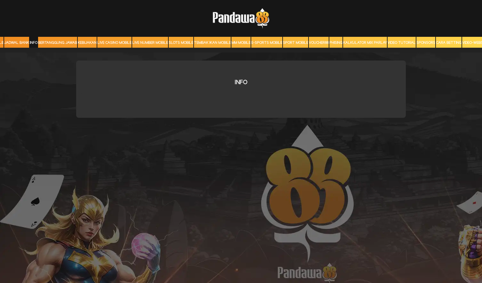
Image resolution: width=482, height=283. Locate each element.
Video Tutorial (402, 43)
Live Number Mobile (150, 43)
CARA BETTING (449, 43)
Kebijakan (87, 43)
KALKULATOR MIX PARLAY (365, 43)
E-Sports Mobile (266, 43)
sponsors (425, 43)
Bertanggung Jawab (57, 43)
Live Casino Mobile (114, 43)
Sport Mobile (295, 43)
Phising (335, 43)
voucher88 (319, 43)
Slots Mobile (181, 43)
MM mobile (241, 43)
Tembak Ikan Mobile (212, 43)
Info (33, 43)
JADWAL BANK (16, 43)
